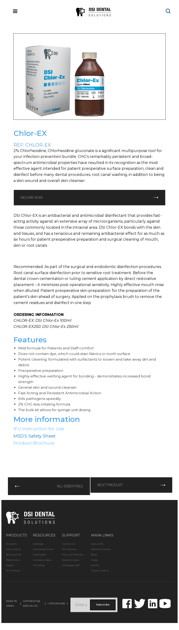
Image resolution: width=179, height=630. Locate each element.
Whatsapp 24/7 (71, 565)
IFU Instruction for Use (39, 428)
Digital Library (99, 570)
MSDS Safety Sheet (34, 436)
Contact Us (68, 544)
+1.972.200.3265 (56, 603)
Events (95, 565)
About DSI (97, 544)
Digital (10, 565)
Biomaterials (13, 554)
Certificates (39, 554)
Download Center (43, 549)
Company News (42, 560)
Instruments (13, 549)
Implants (11, 544)
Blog (93, 554)
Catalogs (38, 544)
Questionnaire (70, 560)
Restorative (12, 560)
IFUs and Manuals (72, 554)
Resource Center (101, 549)
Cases (94, 560)
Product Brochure (34, 443)
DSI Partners (69, 549)
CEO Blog (38, 565)
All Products (13, 570)
